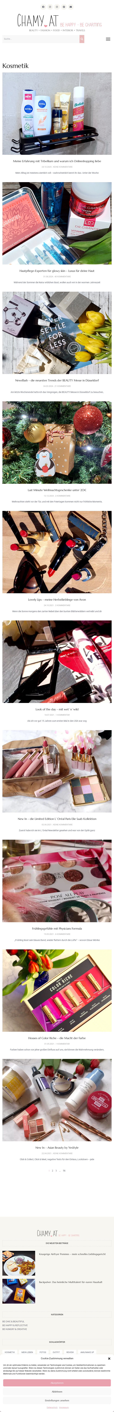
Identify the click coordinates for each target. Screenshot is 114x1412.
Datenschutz (52, 1407)
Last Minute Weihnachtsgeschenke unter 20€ (57, 490)
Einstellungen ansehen (57, 1400)
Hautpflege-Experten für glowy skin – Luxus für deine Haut (57, 271)
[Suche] (81, 39)
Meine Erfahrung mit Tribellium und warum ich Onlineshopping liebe (57, 161)
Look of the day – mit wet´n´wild (57, 709)
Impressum (64, 1407)
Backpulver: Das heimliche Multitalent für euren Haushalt (70, 1282)
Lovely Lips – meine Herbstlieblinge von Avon (57, 599)
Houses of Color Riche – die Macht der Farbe (57, 1038)
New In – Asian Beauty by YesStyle (57, 1147)
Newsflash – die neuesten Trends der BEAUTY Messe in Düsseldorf (57, 380)
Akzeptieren (57, 1382)
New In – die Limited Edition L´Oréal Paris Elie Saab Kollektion (57, 819)
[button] (109, 1358)
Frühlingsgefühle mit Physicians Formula (57, 928)
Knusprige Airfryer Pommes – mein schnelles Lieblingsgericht (72, 1254)
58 (64, 1170)
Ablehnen (57, 1391)
